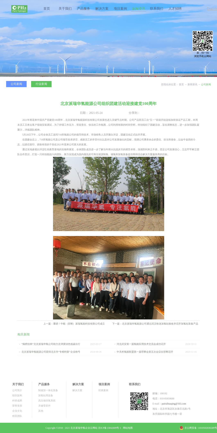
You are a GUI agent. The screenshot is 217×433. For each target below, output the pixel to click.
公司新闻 (206, 84)
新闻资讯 (192, 84)
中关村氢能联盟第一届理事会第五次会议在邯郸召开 (145, 351)
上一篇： (74, 323)
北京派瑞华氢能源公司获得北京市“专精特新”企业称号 (50, 351)
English (212, 8)
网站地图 (127, 427)
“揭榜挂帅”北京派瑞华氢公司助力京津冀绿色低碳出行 (50, 344)
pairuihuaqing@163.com (174, 403)
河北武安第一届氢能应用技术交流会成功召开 (141, 344)
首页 (46, 8)
